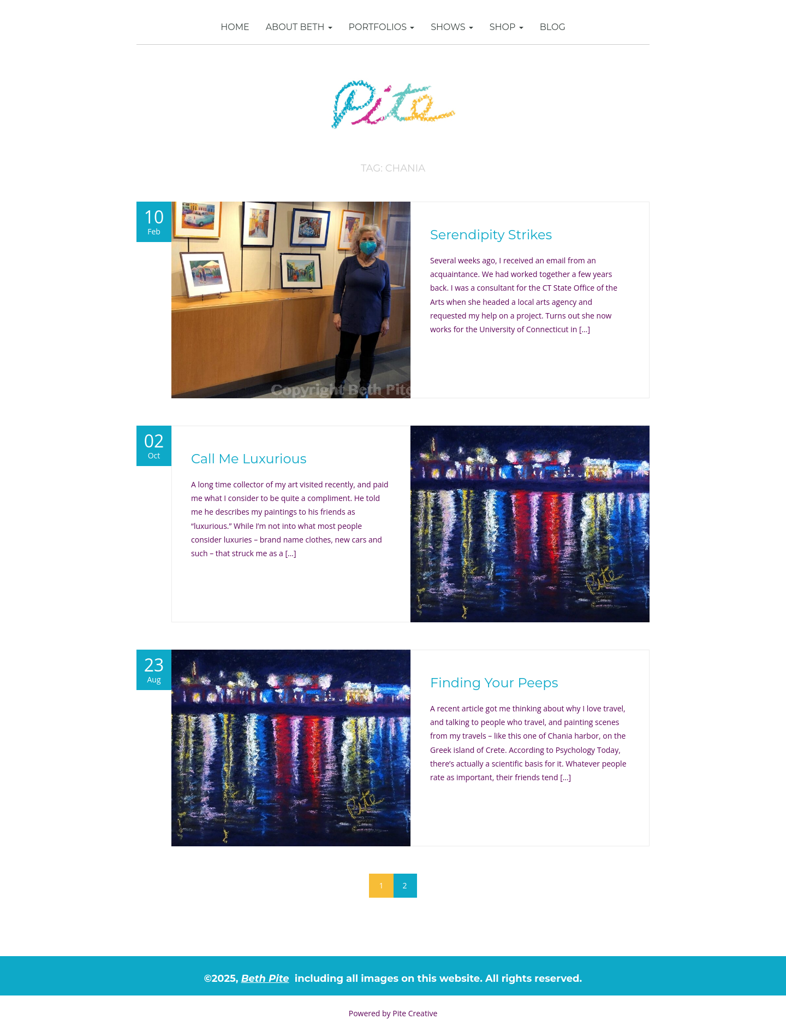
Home (235, 27)
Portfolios (382, 27)
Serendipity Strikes (491, 235)
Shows (452, 27)
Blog (552, 27)
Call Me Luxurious (248, 459)
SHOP (506, 27)
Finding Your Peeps (494, 683)
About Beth (299, 27)
